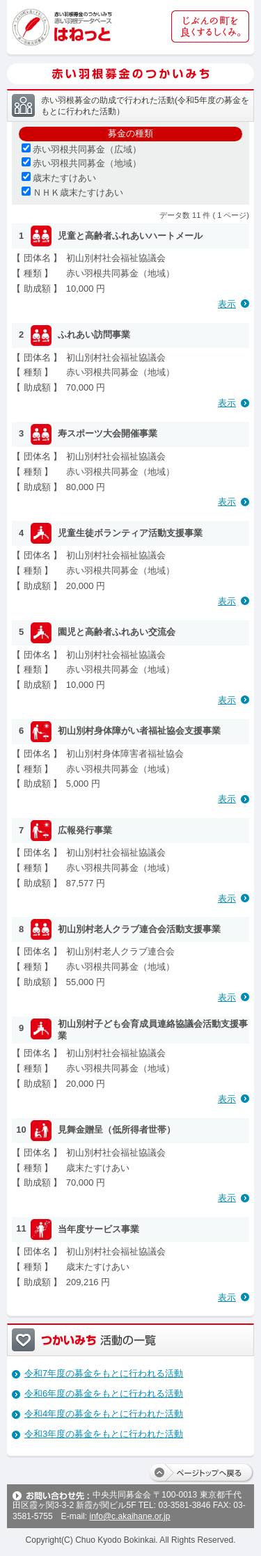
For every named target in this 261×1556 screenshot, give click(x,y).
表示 (227, 304)
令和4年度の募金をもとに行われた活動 (103, 1413)
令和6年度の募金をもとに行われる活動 (103, 1393)
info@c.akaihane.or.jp (129, 1516)
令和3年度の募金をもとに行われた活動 (103, 1434)
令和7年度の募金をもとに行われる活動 (103, 1373)
